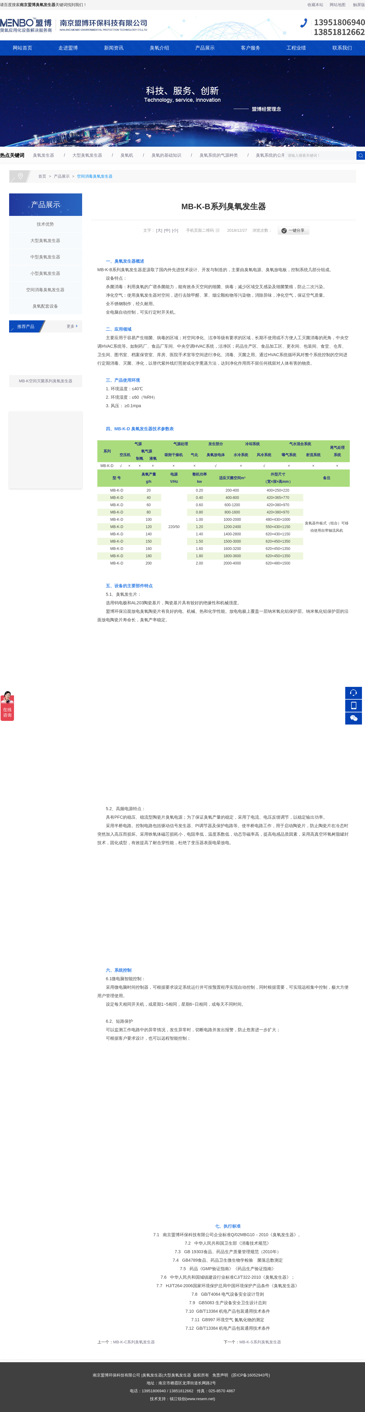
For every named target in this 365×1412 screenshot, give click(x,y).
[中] (167, 230)
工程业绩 (296, 47)
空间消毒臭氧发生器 (95, 176)
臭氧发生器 (43, 155)
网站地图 (338, 4)
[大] (159, 230)
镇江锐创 (178, 1399)
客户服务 (250, 47)
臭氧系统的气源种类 (219, 155)
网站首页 (22, 47)
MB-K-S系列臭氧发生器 (260, 1342)
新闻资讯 (113, 47)
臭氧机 (126, 155)
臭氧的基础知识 (166, 155)
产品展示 (205, 47)
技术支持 (158, 1399)
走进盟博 (68, 47)
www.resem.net (200, 1399)
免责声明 (220, 1375)
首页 (42, 176)
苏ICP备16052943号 (251, 1375)
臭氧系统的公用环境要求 (279, 155)
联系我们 (342, 47)
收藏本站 (315, 4)
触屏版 (359, 4)
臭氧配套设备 (43, 306)
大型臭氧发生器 (87, 155)
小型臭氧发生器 (43, 273)
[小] (175, 230)
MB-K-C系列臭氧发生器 (134, 1342)
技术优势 (43, 224)
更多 (71, 326)
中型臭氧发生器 (43, 256)
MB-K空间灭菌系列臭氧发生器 (45, 382)
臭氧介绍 (159, 47)
